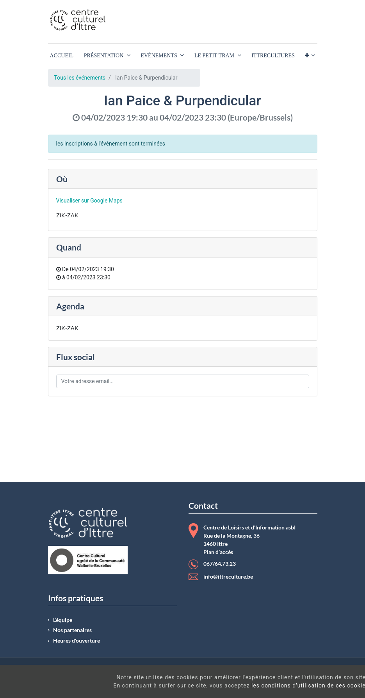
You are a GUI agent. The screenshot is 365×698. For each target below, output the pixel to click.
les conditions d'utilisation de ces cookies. (216, 685)
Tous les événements (79, 78)
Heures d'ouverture (76, 641)
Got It (324, 682)
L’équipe (62, 620)
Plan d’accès (218, 552)
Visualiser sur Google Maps (89, 200)
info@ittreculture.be (228, 577)
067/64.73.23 (219, 564)
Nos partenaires (72, 630)
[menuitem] (62, 55)
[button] (310, 55)
